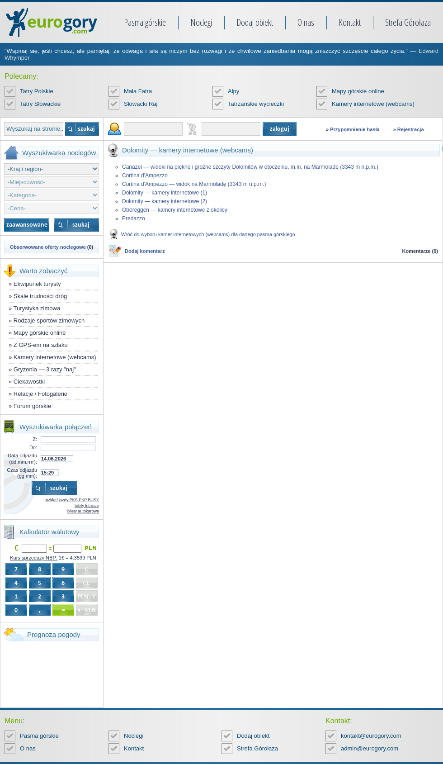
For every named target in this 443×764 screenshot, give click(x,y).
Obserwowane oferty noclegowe (48, 247)
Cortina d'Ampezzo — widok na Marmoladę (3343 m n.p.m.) (194, 184)
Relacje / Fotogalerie (40, 393)
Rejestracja (410, 129)
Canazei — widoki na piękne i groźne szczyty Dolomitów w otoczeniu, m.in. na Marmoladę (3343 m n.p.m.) (250, 167)
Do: (33, 447)
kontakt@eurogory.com (371, 735)
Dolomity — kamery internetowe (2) (164, 201)
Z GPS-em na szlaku (41, 345)
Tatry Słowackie (40, 103)
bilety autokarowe (83, 511)
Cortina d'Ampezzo (145, 175)
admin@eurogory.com (369, 748)
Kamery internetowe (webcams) (373, 103)
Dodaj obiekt (254, 22)
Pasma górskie (145, 22)
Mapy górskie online (358, 91)
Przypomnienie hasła (354, 129)
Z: (35, 439)
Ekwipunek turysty (37, 283)
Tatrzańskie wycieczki (256, 103)
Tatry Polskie (36, 91)
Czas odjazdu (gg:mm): (22, 473)
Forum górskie (32, 406)
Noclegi (201, 22)
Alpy (233, 91)
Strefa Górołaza (408, 22)
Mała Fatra (138, 91)
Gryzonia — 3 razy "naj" (45, 369)
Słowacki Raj (140, 103)
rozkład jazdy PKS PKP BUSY (72, 500)
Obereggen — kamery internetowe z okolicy (174, 210)
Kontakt (350, 22)
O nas (305, 22)
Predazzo (133, 218)
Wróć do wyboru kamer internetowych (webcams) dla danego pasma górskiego (208, 234)
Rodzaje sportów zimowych (49, 320)
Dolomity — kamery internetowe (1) (164, 193)
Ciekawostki (29, 381)
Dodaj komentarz (145, 251)
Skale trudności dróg (40, 296)
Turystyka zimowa (37, 308)
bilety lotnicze (87, 505)
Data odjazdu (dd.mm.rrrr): (22, 458)
